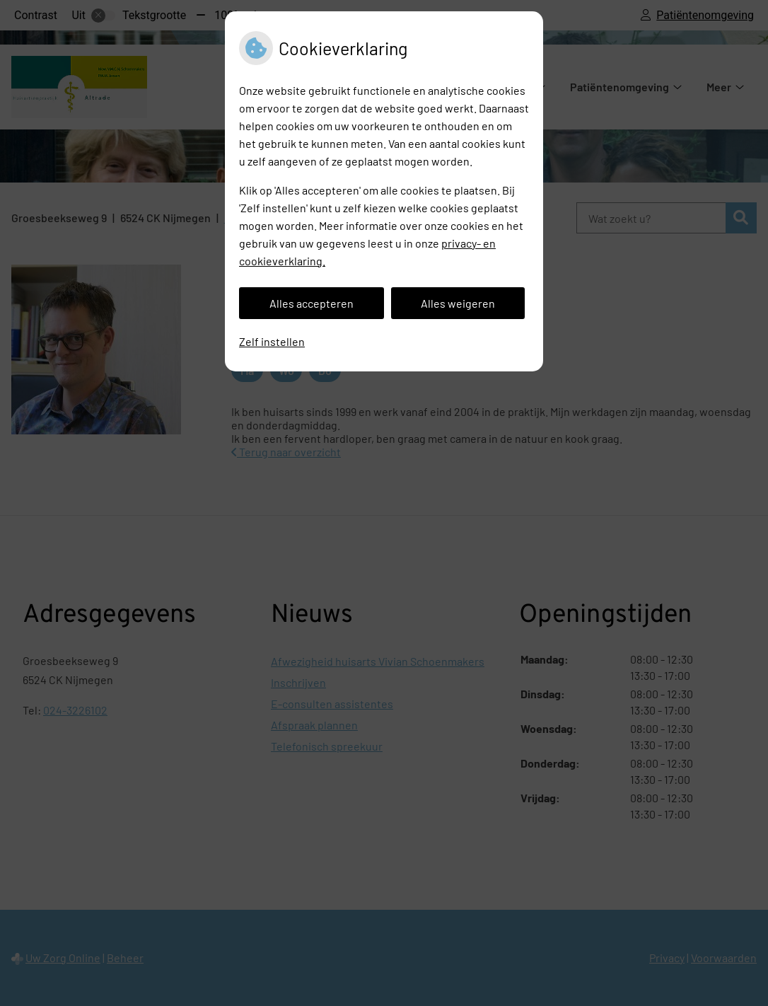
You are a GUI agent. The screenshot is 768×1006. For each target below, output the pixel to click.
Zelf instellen (272, 341)
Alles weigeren (458, 303)
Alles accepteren (311, 303)
